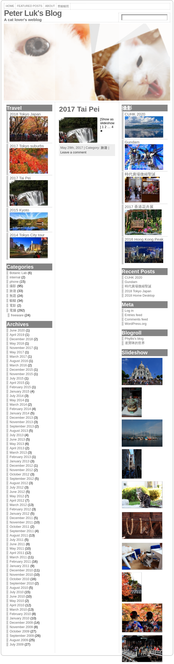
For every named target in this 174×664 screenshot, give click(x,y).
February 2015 (20, 387)
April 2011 (16, 553)
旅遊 (12, 291)
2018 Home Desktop (140, 295)
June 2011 (17, 544)
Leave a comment (73, 152)
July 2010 (16, 592)
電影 (12, 305)
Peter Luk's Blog (33, 13)
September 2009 (21, 636)
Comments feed (136, 319)
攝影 (12, 286)
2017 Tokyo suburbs (26, 146)
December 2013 (21, 417)
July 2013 (16, 435)
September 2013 (21, 426)
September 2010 (21, 583)
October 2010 (19, 579)
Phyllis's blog (134, 338)
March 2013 (18, 452)
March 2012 (18, 505)
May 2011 (16, 548)
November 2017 (21, 348)
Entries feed (133, 315)
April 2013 (16, 448)
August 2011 (18, 535)
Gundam (132, 142)
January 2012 (19, 513)
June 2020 (17, 330)
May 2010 (16, 601)
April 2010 (16, 605)
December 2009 (21, 622)
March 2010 (18, 609)
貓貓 (12, 300)
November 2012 (21, 470)
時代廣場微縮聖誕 (140, 174)
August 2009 (18, 640)
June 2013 (17, 439)
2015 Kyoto (19, 210)
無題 (12, 296)
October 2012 (19, 474)
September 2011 (21, 531)
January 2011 (19, 566)
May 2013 (16, 444)
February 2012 (20, 509)
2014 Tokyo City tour (26, 235)
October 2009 (19, 631)
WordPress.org (136, 324)
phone (14, 282)
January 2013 (19, 461)
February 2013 (20, 457)
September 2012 (21, 479)
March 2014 (18, 404)
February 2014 (20, 409)
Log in (129, 311)
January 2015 (19, 391)
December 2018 (21, 339)
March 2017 (18, 356)
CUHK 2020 (135, 114)
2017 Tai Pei (19, 178)
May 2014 (16, 400)
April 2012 (16, 500)
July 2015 (16, 378)
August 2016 (18, 361)
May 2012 (16, 496)
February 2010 (20, 614)
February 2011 (20, 561)
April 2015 (16, 383)
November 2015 (21, 374)
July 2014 (16, 396)
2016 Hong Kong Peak (144, 239)
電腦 (12, 310)
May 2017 (16, 352)
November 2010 (21, 575)
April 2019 (16, 335)
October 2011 (19, 527)
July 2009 (16, 644)
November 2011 (21, 522)
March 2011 (18, 557)
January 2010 (19, 618)
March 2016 (18, 365)
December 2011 (21, 518)
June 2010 (17, 596)
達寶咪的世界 (135, 343)
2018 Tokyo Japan (25, 114)
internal (14, 277)
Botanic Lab (18, 273)
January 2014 (19, 413)
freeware (17, 315)
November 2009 (21, 627)
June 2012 (17, 492)
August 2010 (18, 588)
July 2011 (16, 540)
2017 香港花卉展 (139, 206)
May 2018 (16, 343)
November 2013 (21, 422)
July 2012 (16, 487)
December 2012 (21, 465)
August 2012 (18, 483)
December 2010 (21, 570)
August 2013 (18, 431)
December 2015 (21, 370)
